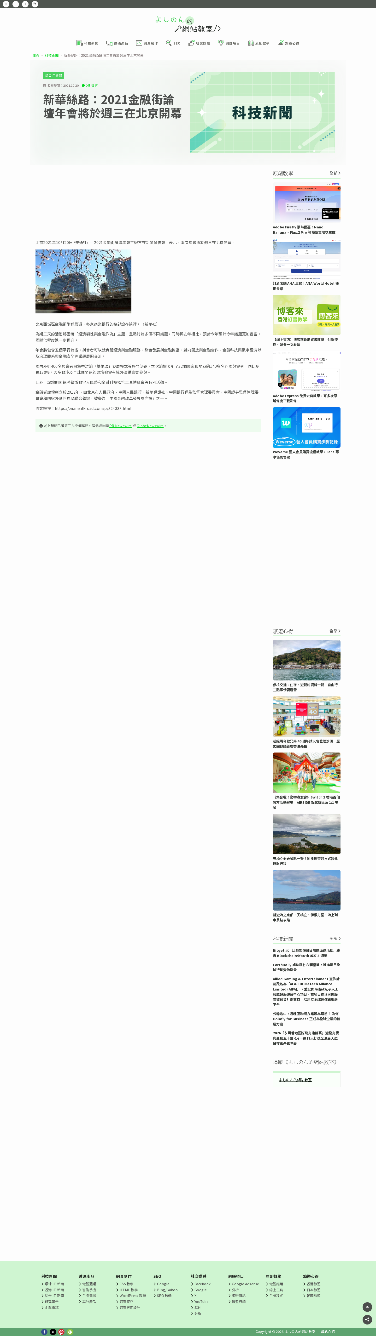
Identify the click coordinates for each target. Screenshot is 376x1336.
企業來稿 (52, 1307)
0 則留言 (92, 85)
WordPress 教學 (133, 1295)
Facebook (202, 1283)
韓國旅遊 (313, 1295)
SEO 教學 (164, 1295)
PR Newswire (120, 425)
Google (163, 1283)
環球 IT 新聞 (54, 1283)
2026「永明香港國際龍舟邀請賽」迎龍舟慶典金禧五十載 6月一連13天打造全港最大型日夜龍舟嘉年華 (306, 1038)
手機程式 (276, 1295)
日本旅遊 (313, 1289)
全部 (333, 173)
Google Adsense (245, 1283)
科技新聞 (52, 55)
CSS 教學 (126, 1283)
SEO (157, 1276)
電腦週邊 (89, 1283)
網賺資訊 (239, 1295)
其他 (197, 1307)
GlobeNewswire (150, 425)
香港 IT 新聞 (54, 1289)
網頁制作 (124, 1276)
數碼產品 (86, 1276)
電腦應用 (276, 1283)
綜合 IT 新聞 (53, 75)
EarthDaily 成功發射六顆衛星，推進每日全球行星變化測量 (306, 967)
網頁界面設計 (130, 1307)
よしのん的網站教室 (295, 1079)
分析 (197, 1313)
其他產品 (89, 1301)
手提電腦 (89, 1295)
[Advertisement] (148, 202)
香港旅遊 (313, 1283)
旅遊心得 (311, 1276)
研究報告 (52, 1301)
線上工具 (276, 1289)
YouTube (201, 1301)
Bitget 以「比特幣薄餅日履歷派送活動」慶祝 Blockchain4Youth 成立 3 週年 (306, 953)
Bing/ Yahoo (167, 1289)
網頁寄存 (126, 1301)
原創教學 (273, 1276)
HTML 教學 (129, 1289)
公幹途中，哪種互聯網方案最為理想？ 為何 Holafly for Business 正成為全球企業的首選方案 (306, 1018)
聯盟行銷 (239, 1301)
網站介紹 (328, 1331)
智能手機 (89, 1289)
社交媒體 (198, 1276)
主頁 (36, 55)
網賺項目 (236, 1276)
